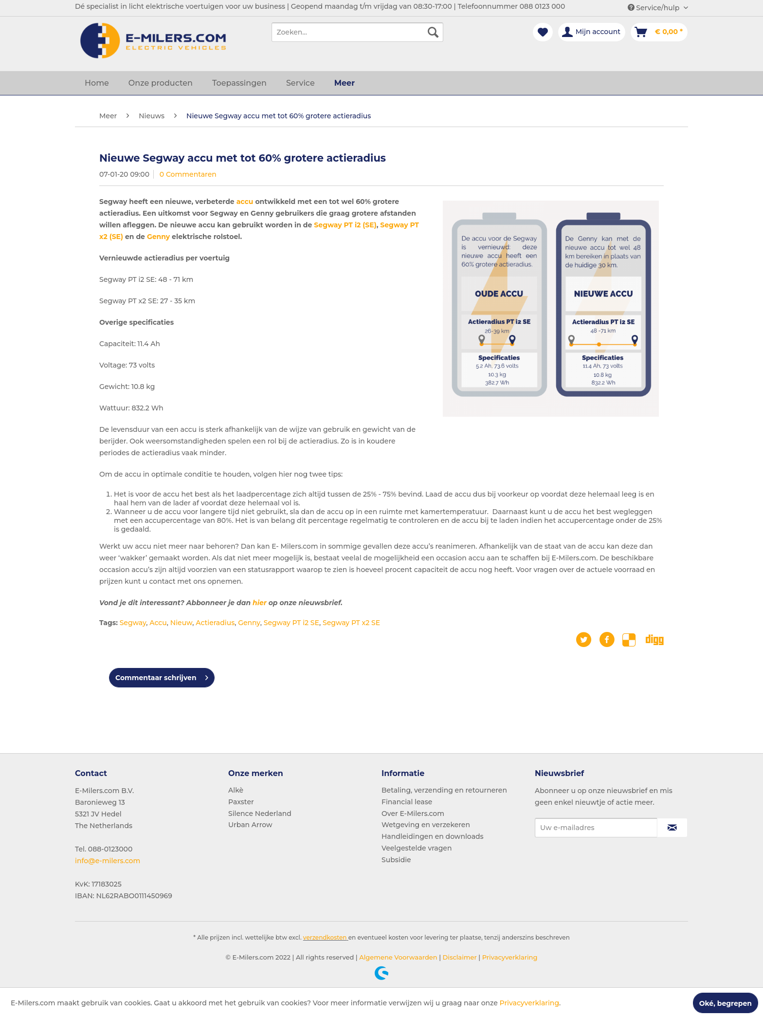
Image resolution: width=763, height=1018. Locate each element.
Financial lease (407, 801)
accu (245, 201)
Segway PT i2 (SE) (345, 225)
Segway (133, 622)
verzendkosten (325, 937)
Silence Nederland (259, 813)
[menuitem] (357, 32)
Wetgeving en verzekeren (426, 824)
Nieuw (181, 622)
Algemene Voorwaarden (397, 957)
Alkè (235, 790)
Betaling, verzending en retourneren (444, 790)
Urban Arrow (250, 824)
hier (260, 602)
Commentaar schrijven (161, 676)
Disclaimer (459, 957)
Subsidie (396, 859)
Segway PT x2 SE (351, 622)
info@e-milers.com (107, 860)
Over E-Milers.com (413, 813)
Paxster (241, 801)
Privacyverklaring (508, 957)
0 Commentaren (188, 174)
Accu (158, 622)
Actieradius (215, 622)
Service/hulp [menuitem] (654, 7)
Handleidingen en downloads (433, 836)
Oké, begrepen (725, 1003)
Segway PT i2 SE (291, 622)
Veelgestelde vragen (417, 848)
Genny (158, 236)
